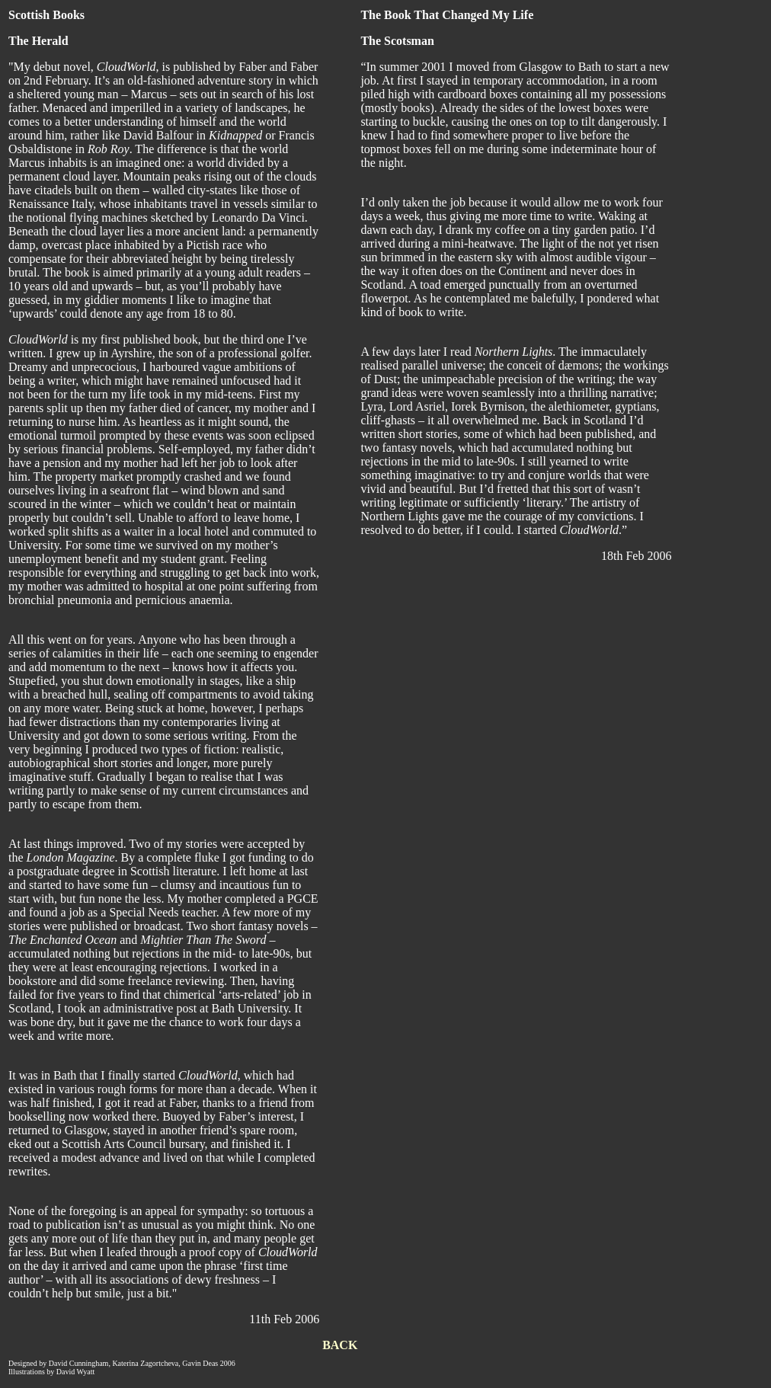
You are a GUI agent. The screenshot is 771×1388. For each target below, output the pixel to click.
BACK (339, 1344)
